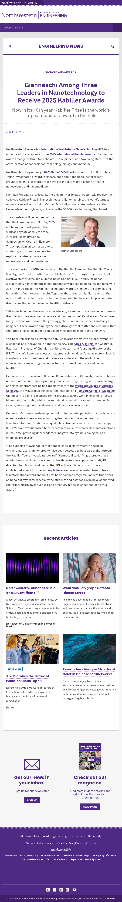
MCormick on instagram (67, 890)
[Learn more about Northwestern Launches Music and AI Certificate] (32, 568)
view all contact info (61, 849)
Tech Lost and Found (56, 859)
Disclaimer (110, 899)
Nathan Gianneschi (56, 172)
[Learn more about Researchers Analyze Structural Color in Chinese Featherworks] (89, 649)
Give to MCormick (51, 855)
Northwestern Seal (61, 873)
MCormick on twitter (47, 890)
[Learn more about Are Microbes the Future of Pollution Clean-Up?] (32, 649)
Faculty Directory (29, 855)
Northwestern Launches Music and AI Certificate (30, 590)
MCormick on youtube (74, 890)
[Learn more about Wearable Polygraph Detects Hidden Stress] (89, 568)
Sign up (32, 800)
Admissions (11, 855)
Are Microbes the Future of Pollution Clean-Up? (27, 678)
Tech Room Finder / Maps (76, 855)
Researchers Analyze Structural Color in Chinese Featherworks (89, 671)
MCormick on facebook (54, 890)
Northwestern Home (32, 859)
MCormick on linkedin (61, 890)
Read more (90, 807)
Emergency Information (105, 855)
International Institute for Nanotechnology (69, 149)
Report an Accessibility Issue (85, 859)
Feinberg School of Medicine (96, 390)
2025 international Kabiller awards (72, 154)
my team (54, 470)
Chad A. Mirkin (84, 344)
